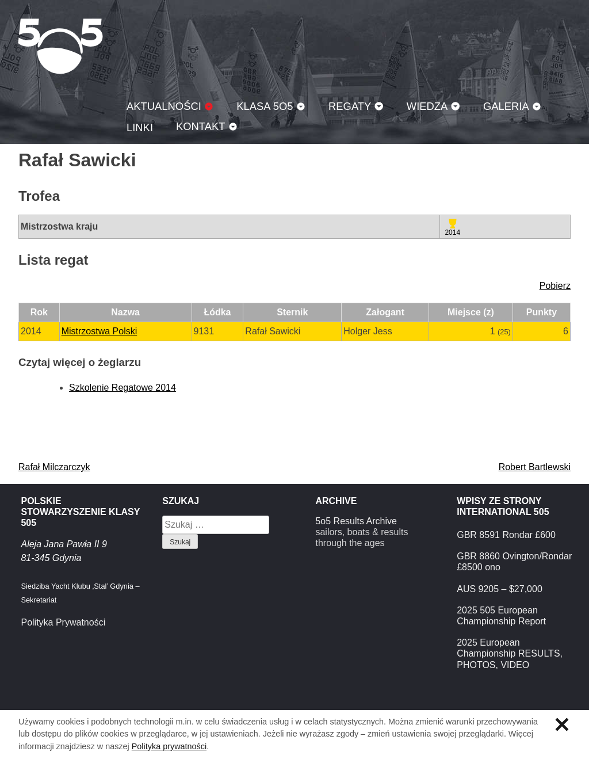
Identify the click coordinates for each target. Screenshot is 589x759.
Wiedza (427, 106)
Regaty (349, 106)
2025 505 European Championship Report (501, 615)
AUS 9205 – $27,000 (499, 589)
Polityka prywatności (169, 746)
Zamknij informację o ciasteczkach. (562, 724)
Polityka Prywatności (63, 622)
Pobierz (555, 286)
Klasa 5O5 (60, 46)
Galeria (506, 106)
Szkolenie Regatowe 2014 (122, 387)
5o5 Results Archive (355, 521)
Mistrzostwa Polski (99, 331)
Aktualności (164, 106)
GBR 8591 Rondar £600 (506, 535)
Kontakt (200, 126)
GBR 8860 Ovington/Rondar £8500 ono (514, 561)
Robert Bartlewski (535, 467)
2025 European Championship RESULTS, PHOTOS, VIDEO (510, 653)
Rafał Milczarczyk (54, 467)
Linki (140, 127)
